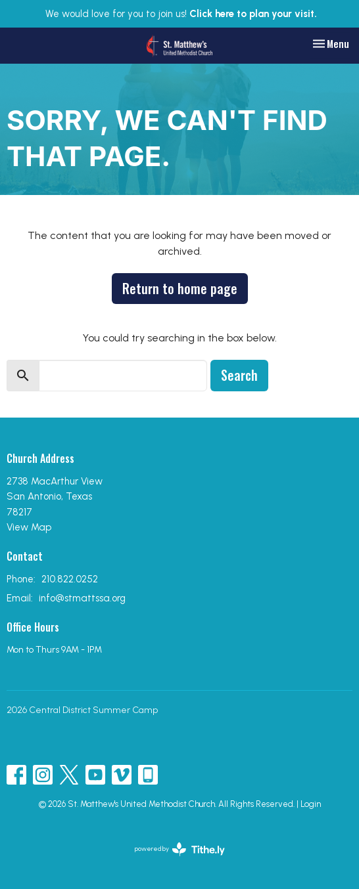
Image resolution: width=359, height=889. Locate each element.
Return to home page (179, 288)
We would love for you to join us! (181, 14)
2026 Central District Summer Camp (82, 710)
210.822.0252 (69, 579)
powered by (180, 849)
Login (310, 804)
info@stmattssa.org (82, 598)
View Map (29, 527)
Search (239, 375)
